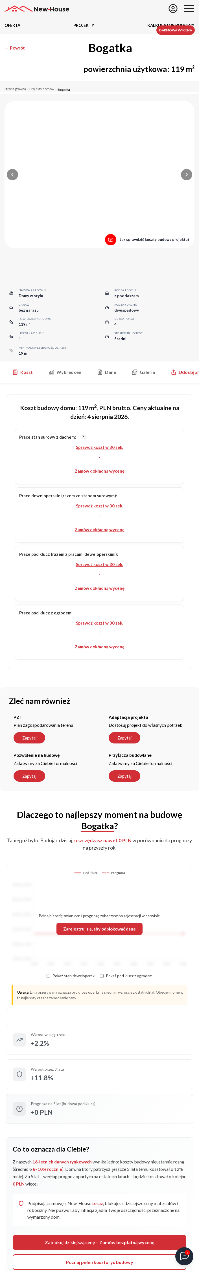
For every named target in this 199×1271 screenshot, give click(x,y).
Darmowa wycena (175, 30)
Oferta (12, 25)
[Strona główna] (36, 8)
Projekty (83, 25)
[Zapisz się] (173, 8)
